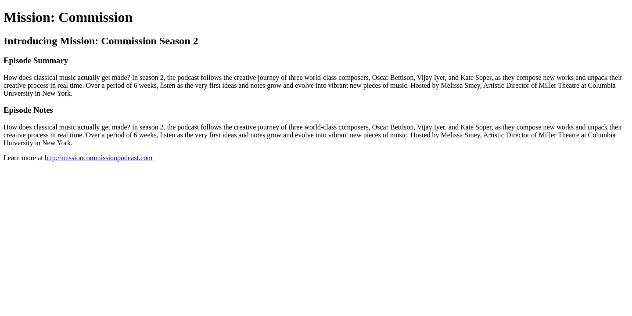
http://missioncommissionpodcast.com (99, 158)
